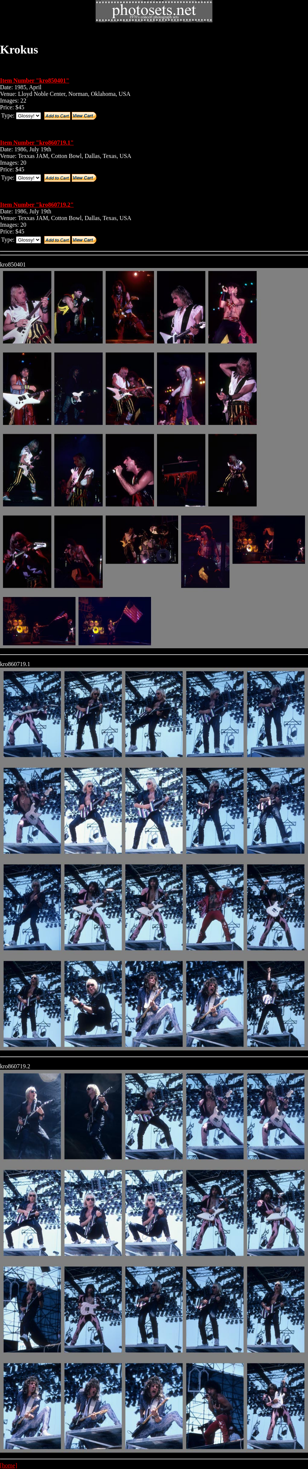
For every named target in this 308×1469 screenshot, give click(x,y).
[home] (8, 1465)
